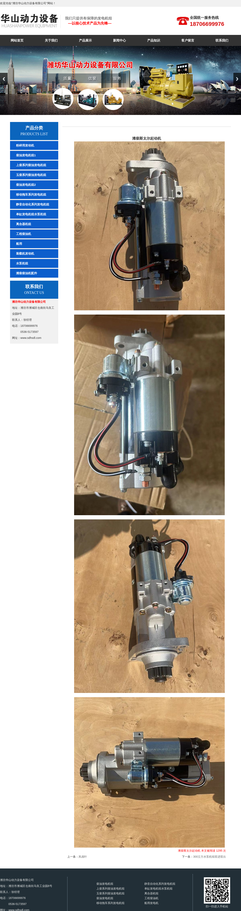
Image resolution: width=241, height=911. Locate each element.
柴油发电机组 (104, 883)
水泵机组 (22, 263)
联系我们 (221, 40)
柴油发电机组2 (26, 184)
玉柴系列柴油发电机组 (31, 175)
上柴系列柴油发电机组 (31, 165)
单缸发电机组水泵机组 (31, 214)
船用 (19, 243)
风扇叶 (83, 856)
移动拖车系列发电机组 (31, 194)
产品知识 (153, 40)
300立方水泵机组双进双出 (209, 856)
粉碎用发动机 (25, 145)
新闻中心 (119, 40)
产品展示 (85, 40)
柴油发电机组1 (26, 155)
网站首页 (17, 40)
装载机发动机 (25, 253)
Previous (4, 79)
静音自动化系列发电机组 (32, 204)
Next (237, 79)
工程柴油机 (23, 234)
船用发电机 (151, 903)
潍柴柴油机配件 (26, 273)
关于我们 (51, 40)
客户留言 (187, 40)
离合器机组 (23, 224)
